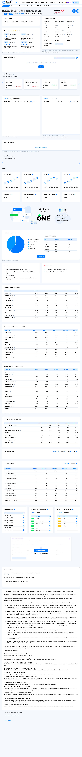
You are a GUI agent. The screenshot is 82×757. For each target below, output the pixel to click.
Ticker (3, 9)
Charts (12, 6)
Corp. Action (57, 6)
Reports (69, 6)
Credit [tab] (33, 513)
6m (27, 101)
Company (7, 9)
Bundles (42, 2)
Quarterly (33, 6)
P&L (38, 6)
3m (24, 101)
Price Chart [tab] (7, 98)
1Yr (31, 101)
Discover (61, 2)
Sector (55, 2)
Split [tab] (75, 451)
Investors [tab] (74, 464)
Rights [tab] (69, 451)
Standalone (7, 6)
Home (23, 2)
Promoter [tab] (66, 464)
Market (28, 2)
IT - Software (20, 14)
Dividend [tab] (56, 451)
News (74, 6)
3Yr (34, 101)
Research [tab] (38, 513)
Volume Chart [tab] (16, 98)
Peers (17, 6)
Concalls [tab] (60, 513)
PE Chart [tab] (46, 98)
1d (15, 101)
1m (21, 101)
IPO (32, 2)
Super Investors (49, 2)
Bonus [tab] (63, 451)
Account (76, 2)
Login (41, 66)
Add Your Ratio (59, 44)
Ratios (20, 6)
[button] (64, 58)
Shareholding (27, 6)
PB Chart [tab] (54, 98)
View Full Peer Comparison (41, 147)
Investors (64, 6)
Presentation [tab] (67, 513)
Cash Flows (50, 6)
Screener (37, 2)
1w (18, 101)
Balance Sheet (43, 6)
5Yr (37, 101)
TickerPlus (68, 2)
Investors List (41, 256)
